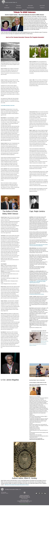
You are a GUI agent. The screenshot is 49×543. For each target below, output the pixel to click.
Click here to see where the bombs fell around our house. (16, 484)
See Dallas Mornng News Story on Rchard (36, 294)
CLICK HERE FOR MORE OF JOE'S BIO (7, 105)
